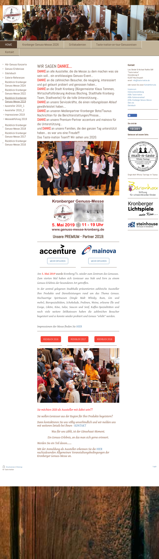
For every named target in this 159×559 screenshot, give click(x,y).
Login (154, 466)
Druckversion (9, 467)
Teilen (132, 115)
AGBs (130, 94)
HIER (79, 326)
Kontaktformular (150, 84)
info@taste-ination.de (141, 80)
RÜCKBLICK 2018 (104, 339)
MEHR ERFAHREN (57, 261)
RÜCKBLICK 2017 (78, 339)
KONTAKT (80, 425)
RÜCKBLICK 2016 (50, 339)
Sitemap (19, 467)
